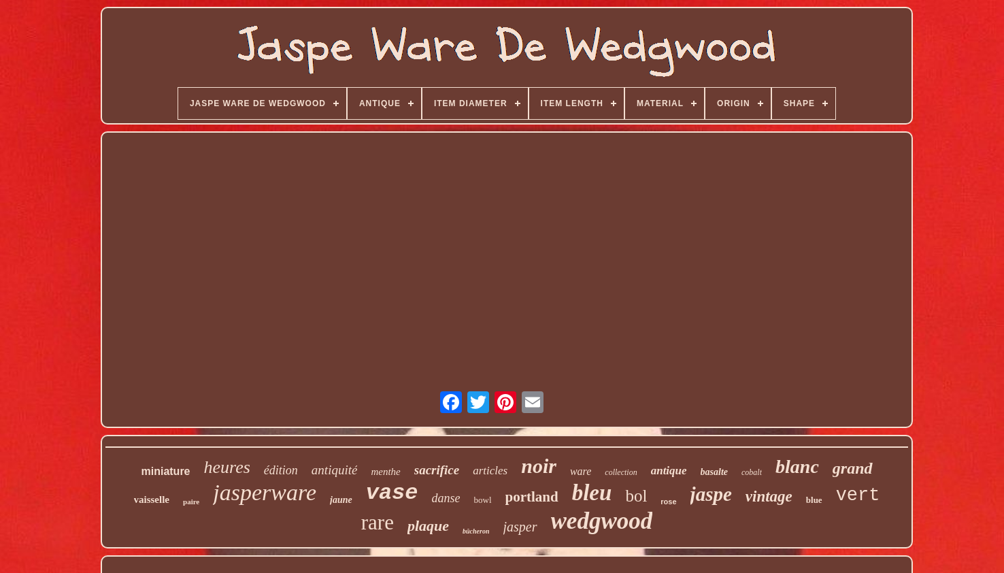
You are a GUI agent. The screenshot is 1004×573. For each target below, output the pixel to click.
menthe (385, 471)
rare (377, 522)
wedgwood (602, 521)
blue (814, 500)
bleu (592, 492)
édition (281, 470)
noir (538, 466)
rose (668, 501)
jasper (520, 526)
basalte (714, 472)
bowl (483, 500)
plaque (428, 525)
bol (636, 496)
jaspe (711, 494)
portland (531, 497)
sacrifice (436, 470)
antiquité (335, 470)
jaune (341, 500)
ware (580, 471)
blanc (797, 466)
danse (446, 498)
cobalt (751, 472)
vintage (769, 496)
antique (669, 470)
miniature (165, 471)
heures (227, 467)
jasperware (264, 492)
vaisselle (152, 499)
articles (490, 470)
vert (858, 495)
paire (191, 501)
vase (392, 493)
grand (853, 468)
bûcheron (476, 531)
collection (621, 472)
